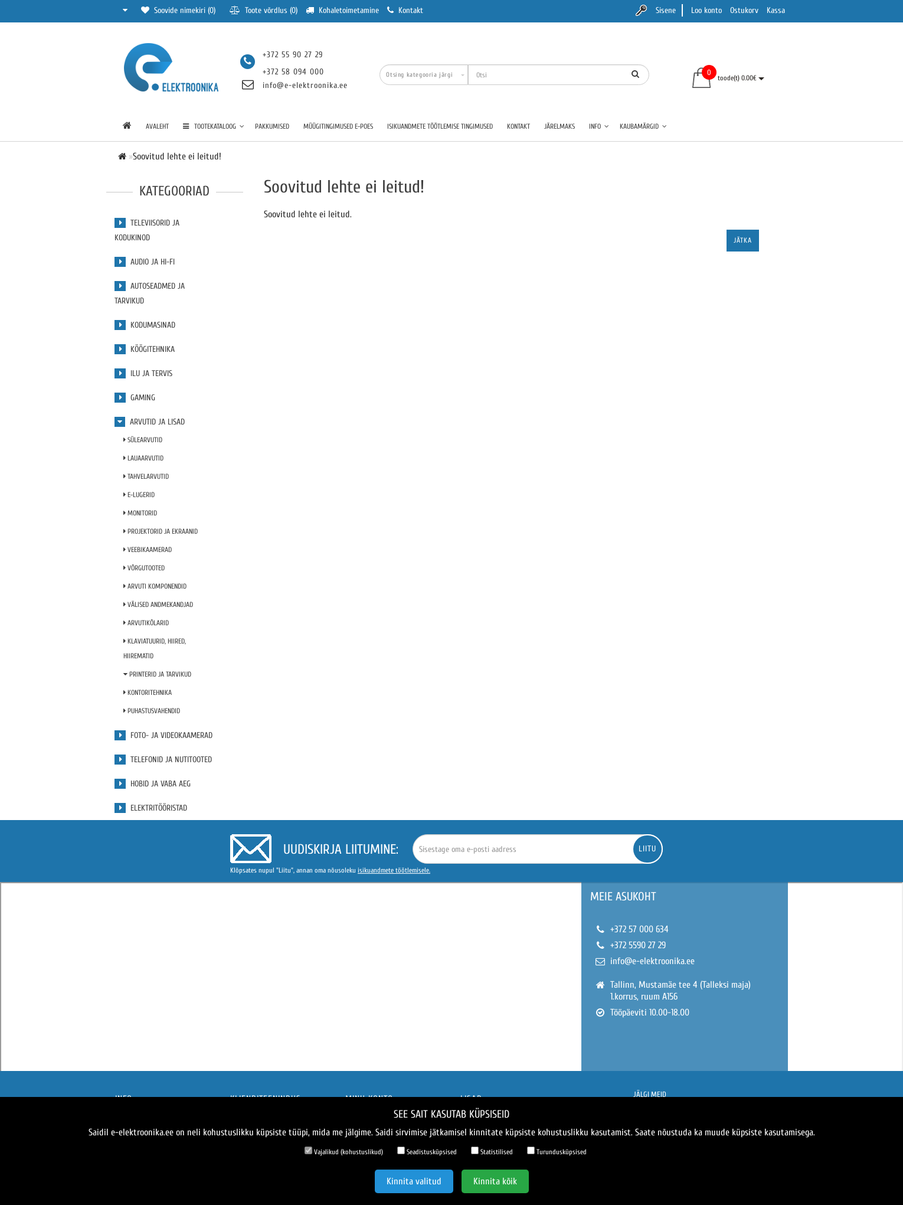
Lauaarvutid (143, 458)
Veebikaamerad (147, 550)
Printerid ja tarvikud (157, 674)
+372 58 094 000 (293, 72)
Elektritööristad (150, 808)
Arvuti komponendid (155, 586)
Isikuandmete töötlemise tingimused (440, 126)
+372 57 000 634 (639, 929)
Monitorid (140, 513)
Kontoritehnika (147, 692)
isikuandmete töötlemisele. (394, 870)
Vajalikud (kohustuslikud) (344, 1151)
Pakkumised (272, 126)
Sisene (666, 10)
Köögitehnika (144, 349)
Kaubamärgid (643, 126)
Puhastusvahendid (151, 711)
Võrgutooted (144, 568)
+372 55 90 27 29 (293, 55)
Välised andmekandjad (158, 604)
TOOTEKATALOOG (213, 126)
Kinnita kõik (495, 1181)
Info (599, 126)
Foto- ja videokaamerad (163, 735)
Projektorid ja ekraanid (160, 531)
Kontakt (518, 126)
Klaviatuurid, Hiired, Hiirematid (154, 648)
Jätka (743, 240)
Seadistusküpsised (427, 1151)
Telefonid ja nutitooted (163, 760)
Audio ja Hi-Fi (144, 262)
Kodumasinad (144, 325)
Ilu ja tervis (143, 373)
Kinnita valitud (414, 1181)
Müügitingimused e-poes (338, 126)
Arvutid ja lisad (149, 422)
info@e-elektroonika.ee (305, 85)
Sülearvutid (142, 440)
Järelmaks (559, 126)
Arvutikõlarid (146, 623)
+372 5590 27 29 (638, 945)
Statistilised (492, 1151)
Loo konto (706, 10)
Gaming (134, 398)
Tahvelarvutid (146, 476)
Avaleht (157, 126)
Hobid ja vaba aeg (152, 784)
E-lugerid (139, 495)
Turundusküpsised (557, 1151)
